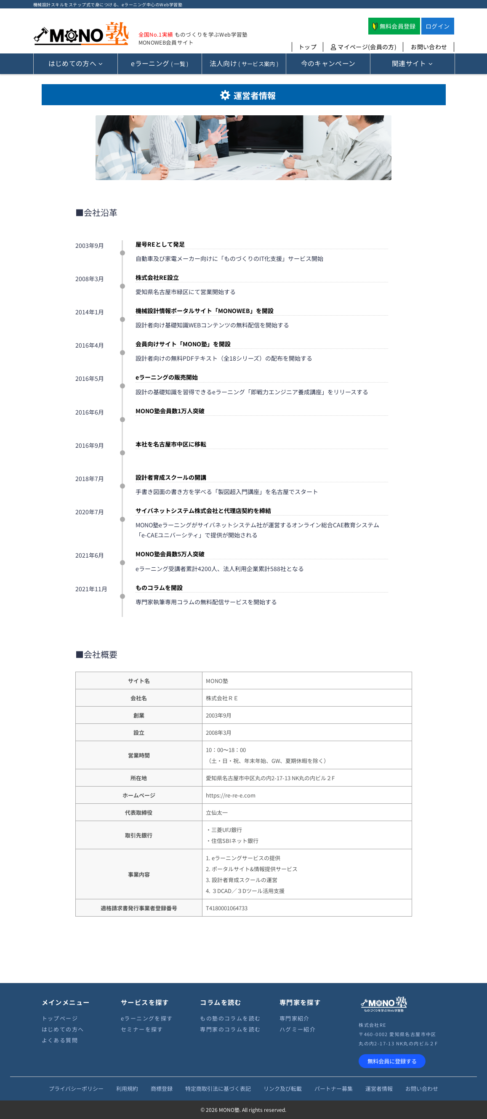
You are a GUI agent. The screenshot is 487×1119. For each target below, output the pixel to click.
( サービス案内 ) (244, 63)
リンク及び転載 (282, 1088)
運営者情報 (379, 1088)
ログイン (438, 26)
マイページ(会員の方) (364, 47)
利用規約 (127, 1088)
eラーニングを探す (147, 1018)
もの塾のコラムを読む (230, 1018)
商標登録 (162, 1088)
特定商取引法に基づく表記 (218, 1088)
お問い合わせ (429, 47)
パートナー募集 (333, 1088)
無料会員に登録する (392, 1061)
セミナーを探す (142, 1029)
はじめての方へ (63, 1029)
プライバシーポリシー (76, 1088)
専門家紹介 (294, 1018)
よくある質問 (60, 1040)
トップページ (60, 1018)
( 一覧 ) (159, 63)
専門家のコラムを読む (230, 1029)
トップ (307, 47)
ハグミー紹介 (297, 1029)
